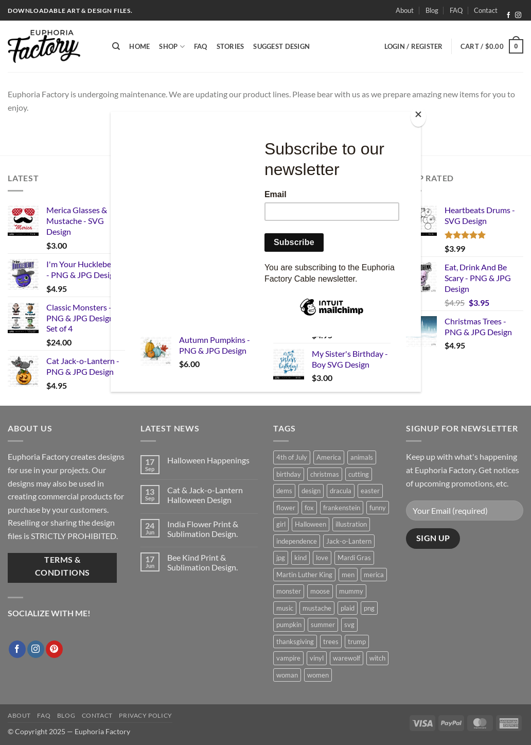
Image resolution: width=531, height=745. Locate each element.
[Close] (418, 117)
